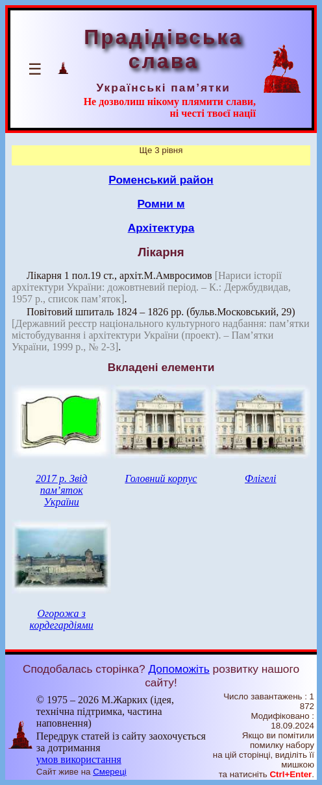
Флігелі (260, 478)
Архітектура (161, 227)
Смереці (110, 772)
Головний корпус (161, 478)
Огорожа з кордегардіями (61, 619)
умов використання (78, 759)
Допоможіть (178, 668)
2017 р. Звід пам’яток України (61, 490)
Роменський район (160, 179)
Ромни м (160, 203)
